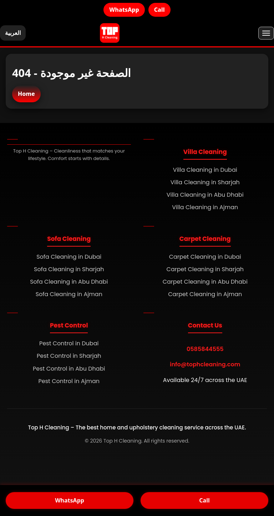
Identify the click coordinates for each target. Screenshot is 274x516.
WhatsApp (124, 10)
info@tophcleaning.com (205, 364)
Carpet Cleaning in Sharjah (205, 269)
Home (26, 94)
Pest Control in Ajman (69, 381)
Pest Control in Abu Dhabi (69, 369)
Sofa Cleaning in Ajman (69, 294)
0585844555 (205, 349)
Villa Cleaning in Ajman (205, 207)
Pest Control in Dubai (68, 343)
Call (159, 10)
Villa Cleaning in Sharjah (205, 182)
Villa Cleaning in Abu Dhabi (205, 195)
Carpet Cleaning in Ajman (205, 294)
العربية (13, 33)
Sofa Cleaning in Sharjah (69, 269)
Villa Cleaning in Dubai (205, 170)
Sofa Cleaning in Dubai (68, 257)
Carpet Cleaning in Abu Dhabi (205, 282)
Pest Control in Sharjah (69, 356)
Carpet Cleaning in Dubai (205, 257)
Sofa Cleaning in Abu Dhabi (69, 282)
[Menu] (266, 33)
